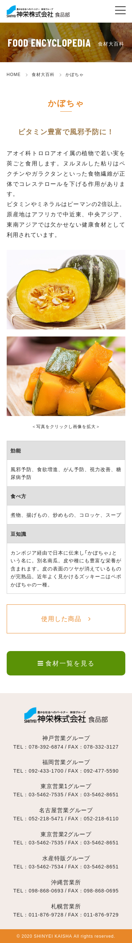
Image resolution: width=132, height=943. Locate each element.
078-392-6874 (46, 746)
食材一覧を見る (66, 663)
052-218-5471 (46, 818)
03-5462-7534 (46, 866)
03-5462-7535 (46, 794)
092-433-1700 (46, 770)
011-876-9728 (46, 914)
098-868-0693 (46, 890)
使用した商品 (61, 618)
